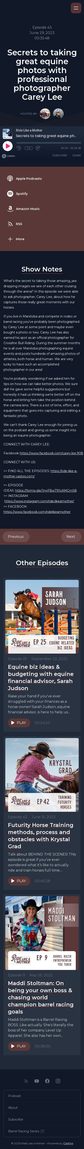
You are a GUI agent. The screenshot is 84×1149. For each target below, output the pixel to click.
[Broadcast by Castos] (8, 156)
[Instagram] (57, 1081)
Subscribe (59, 155)
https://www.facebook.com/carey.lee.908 (51, 453)
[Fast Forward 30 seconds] (38, 148)
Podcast (14, 1096)
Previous (16, 537)
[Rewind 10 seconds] (19, 148)
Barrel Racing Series (26, 1131)
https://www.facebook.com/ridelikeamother (37, 512)
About (13, 1108)
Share (77, 155)
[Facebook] (47, 1081)
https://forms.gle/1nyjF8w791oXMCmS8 (46, 491)
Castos (68, 1143)
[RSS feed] (26, 1081)
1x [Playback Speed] (28, 148)
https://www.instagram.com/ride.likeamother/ (39, 501)
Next (71, 537)
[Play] (7, 146)
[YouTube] (36, 1081)
